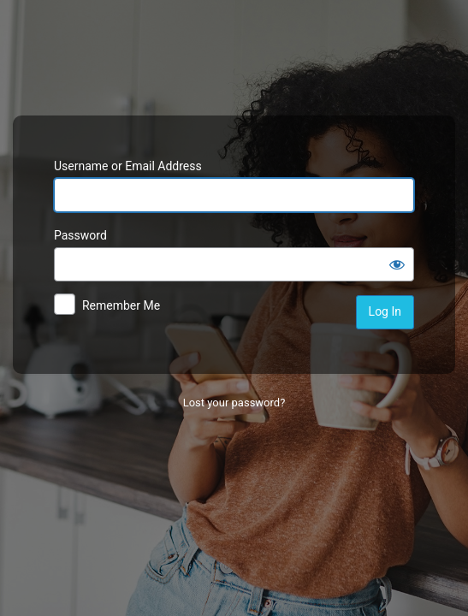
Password (80, 235)
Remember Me (121, 305)
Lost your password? (234, 402)
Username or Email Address (128, 166)
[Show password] (397, 264)
